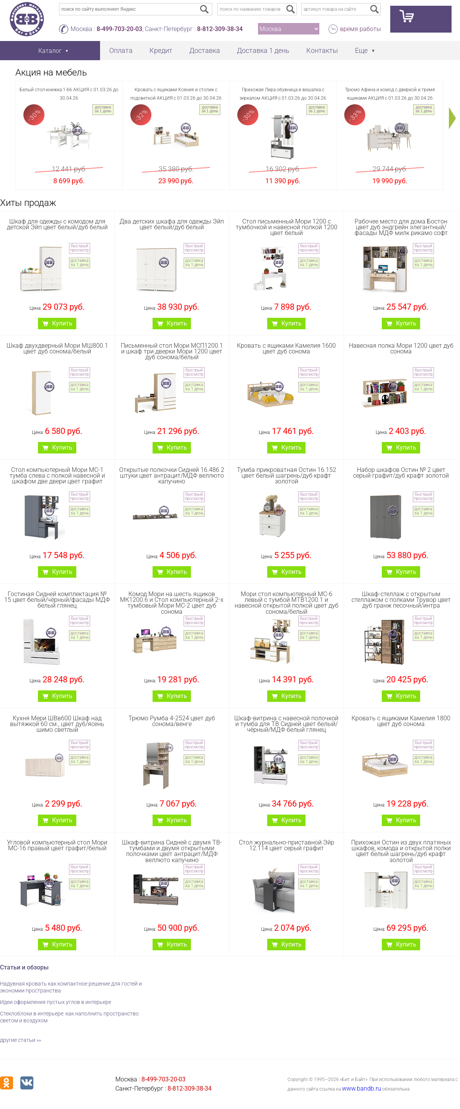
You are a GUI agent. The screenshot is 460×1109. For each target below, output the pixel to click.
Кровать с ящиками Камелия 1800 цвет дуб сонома (401, 721)
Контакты (322, 50)
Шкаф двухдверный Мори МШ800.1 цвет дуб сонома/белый (57, 348)
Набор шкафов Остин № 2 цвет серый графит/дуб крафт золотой (401, 472)
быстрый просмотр (79, 248)
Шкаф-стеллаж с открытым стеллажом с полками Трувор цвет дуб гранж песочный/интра (401, 599)
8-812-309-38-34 (220, 29)
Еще (361, 50)
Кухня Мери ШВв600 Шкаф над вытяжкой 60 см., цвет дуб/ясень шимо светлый (57, 724)
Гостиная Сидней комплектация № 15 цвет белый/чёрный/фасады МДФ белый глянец (57, 599)
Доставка (204, 50)
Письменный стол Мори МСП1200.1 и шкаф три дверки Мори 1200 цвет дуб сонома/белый (172, 351)
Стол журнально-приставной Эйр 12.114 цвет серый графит (286, 845)
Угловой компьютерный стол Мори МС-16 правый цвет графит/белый (57, 845)
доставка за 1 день (103, 109)
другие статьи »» (20, 1040)
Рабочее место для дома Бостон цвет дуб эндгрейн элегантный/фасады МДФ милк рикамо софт (401, 227)
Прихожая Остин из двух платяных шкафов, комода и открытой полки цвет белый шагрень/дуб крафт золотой (401, 851)
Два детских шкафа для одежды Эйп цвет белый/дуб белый (172, 224)
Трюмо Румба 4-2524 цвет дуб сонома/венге (171, 721)
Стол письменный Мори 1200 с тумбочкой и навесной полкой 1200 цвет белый (286, 227)
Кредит (161, 50)
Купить (62, 323)
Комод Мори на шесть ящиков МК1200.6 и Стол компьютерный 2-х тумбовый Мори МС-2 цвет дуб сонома (171, 602)
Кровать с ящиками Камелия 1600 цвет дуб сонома (286, 348)
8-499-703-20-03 (119, 29)
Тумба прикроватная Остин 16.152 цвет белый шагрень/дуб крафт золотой (286, 475)
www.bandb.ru (361, 1088)
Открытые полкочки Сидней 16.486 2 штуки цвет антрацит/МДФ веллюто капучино (171, 475)
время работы (360, 29)
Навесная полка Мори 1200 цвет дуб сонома (401, 348)
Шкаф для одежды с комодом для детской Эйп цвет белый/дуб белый (57, 224)
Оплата (121, 50)
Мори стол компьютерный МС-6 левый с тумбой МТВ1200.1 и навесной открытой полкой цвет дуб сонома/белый (286, 602)
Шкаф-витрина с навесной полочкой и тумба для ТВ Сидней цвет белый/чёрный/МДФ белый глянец (286, 724)
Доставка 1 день (263, 50)
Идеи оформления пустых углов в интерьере (55, 1002)
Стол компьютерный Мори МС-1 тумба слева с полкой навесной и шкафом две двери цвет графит (57, 475)
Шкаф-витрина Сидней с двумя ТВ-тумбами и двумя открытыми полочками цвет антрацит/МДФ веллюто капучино (172, 851)
